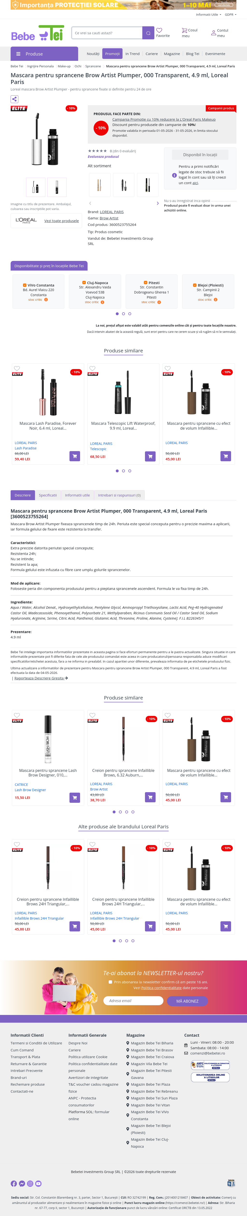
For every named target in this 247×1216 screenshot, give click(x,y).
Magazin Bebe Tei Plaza (148, 1084)
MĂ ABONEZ (187, 1001)
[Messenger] (22, 1184)
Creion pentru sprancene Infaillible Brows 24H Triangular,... (48, 901)
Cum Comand (22, 1050)
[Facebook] (14, 1184)
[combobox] (106, 33)
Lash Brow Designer (30, 790)
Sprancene (93, 66)
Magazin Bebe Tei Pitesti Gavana (149, 1074)
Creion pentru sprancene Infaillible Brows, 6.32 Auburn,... (123, 772)
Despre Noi (78, 1043)
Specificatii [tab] (48, 495)
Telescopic (98, 449)
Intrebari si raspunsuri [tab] (119, 495)
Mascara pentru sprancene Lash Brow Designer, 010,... (48, 772)
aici (195, 182)
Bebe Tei (17, 66)
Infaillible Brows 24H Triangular (39, 918)
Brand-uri (19, 1077)
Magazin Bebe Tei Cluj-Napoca (147, 1143)
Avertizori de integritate (88, 1077)
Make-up (64, 66)
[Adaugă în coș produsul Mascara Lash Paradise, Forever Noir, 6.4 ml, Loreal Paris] (74, 456)
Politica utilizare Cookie (88, 1056)
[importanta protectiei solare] (123, 5)
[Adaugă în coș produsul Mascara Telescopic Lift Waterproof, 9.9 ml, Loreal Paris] (150, 456)
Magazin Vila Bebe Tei (146, 1063)
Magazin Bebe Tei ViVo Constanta (147, 1115)
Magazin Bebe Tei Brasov (149, 1050)
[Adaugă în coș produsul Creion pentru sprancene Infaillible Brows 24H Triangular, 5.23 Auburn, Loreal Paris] (150, 926)
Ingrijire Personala (40, 66)
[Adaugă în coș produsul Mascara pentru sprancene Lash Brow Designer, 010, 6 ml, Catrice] (74, 798)
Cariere (75, 1050)
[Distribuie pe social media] (14, 99)
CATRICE (21, 784)
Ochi (78, 66)
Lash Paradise (25, 448)
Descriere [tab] (23, 495)
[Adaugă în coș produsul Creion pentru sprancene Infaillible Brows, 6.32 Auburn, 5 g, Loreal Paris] (150, 797)
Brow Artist (109, 218)
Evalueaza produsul (103, 156)
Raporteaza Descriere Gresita (41, 678)
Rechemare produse (28, 1084)
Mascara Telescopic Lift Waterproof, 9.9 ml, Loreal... (123, 425)
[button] (117, 313)
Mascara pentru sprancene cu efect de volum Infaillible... (198, 425)
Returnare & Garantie (29, 1063)
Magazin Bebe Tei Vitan (148, 1105)
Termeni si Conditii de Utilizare (36, 1043)
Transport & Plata (25, 1056)
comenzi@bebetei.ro (207, 1053)
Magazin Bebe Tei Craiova (150, 1056)
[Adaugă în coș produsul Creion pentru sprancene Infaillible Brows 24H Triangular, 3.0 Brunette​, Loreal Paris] (74, 926)
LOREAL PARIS (112, 211)
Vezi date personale (170, 987)
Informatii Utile (207, 14)
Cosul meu (190, 31)
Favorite (163, 33)
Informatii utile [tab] (77, 495)
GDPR (229, 14)
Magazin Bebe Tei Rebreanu (152, 1091)
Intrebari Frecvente (27, 1070)
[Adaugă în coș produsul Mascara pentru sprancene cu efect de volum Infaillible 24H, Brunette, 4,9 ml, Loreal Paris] (225, 456)
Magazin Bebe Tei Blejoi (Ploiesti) (148, 1129)
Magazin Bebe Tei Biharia (149, 1043)
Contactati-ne (22, 1091)
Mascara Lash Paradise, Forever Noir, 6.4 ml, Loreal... (48, 425)
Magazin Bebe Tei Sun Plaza (152, 1098)
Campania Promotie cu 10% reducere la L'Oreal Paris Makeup (164, 119)
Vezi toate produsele (61, 220)
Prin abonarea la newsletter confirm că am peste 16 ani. (161, 981)
